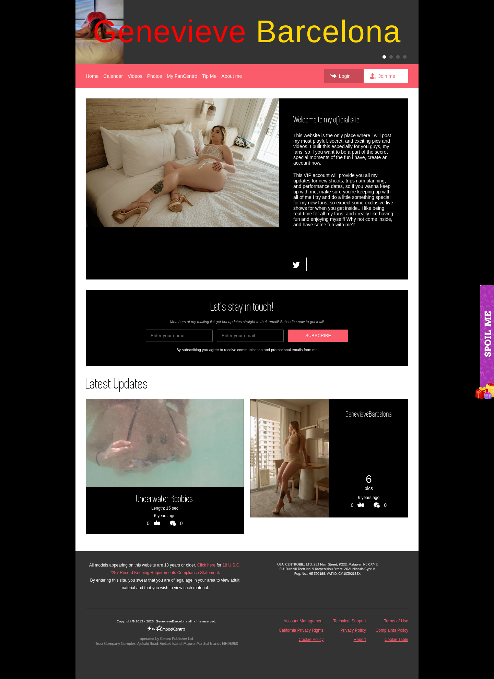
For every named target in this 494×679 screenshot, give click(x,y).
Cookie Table (396, 639)
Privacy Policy (353, 630)
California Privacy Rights (301, 630)
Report (360, 639)
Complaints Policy (392, 630)
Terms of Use (396, 621)
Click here (206, 565)
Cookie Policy (311, 639)
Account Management (304, 621)
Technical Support (349, 621)
